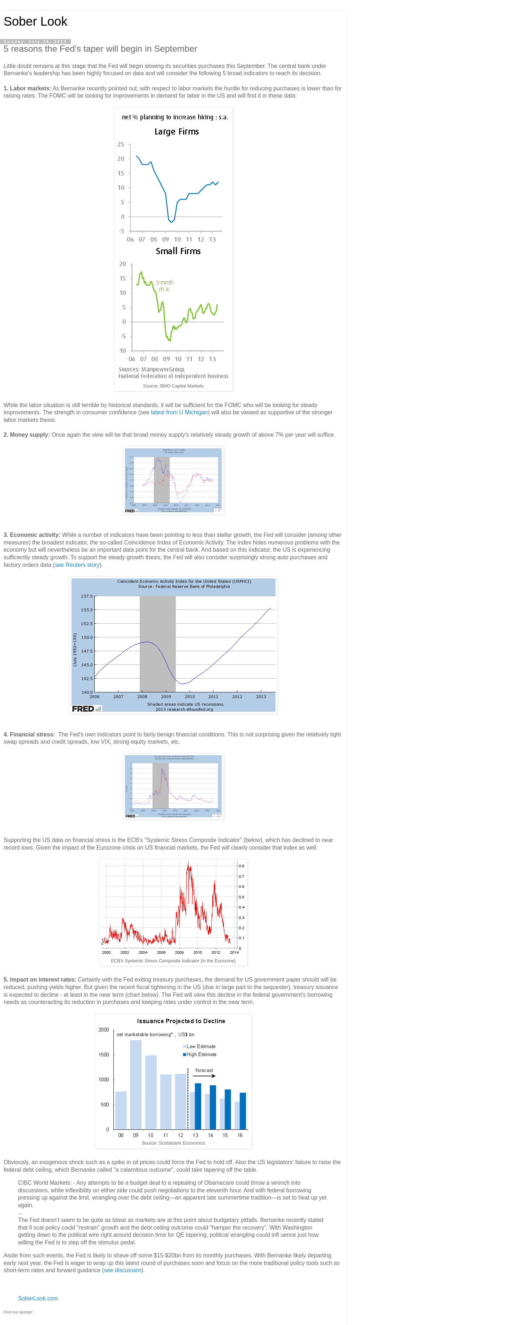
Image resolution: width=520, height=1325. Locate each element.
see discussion (123, 1270)
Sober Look (36, 21)
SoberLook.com (38, 1298)
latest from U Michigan (179, 412)
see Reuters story (77, 565)
